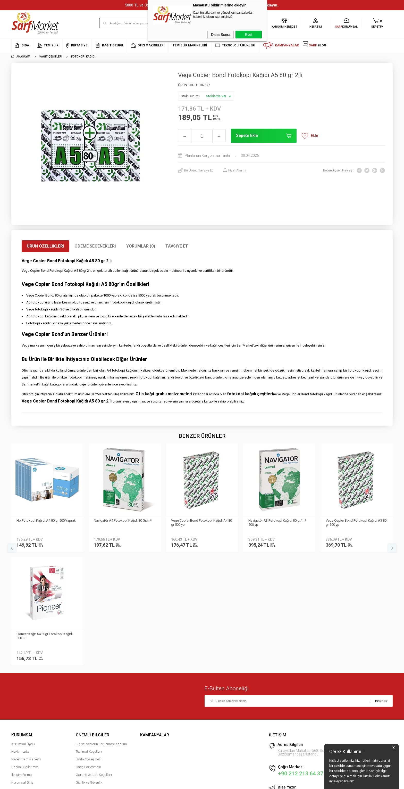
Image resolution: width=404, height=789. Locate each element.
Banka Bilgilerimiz (24, 653)
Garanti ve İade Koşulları (94, 661)
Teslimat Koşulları (89, 638)
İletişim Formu (21, 661)
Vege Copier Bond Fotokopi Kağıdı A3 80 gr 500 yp (278, 523)
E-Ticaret (186, 782)
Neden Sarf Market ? (26, 646)
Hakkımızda (20, 638)
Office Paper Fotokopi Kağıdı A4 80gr (353, 520)
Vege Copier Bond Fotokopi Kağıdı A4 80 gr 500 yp (124, 523)
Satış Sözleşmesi (88, 653)
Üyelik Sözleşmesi (89, 646)
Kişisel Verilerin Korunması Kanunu (101, 630)
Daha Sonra (220, 34)
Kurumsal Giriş (22, 669)
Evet (248, 34)
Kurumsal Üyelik (23, 630)
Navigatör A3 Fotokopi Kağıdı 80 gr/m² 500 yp (200, 523)
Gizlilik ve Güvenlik (89, 669)
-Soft (175, 782)
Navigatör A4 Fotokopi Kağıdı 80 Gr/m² (45, 520)
